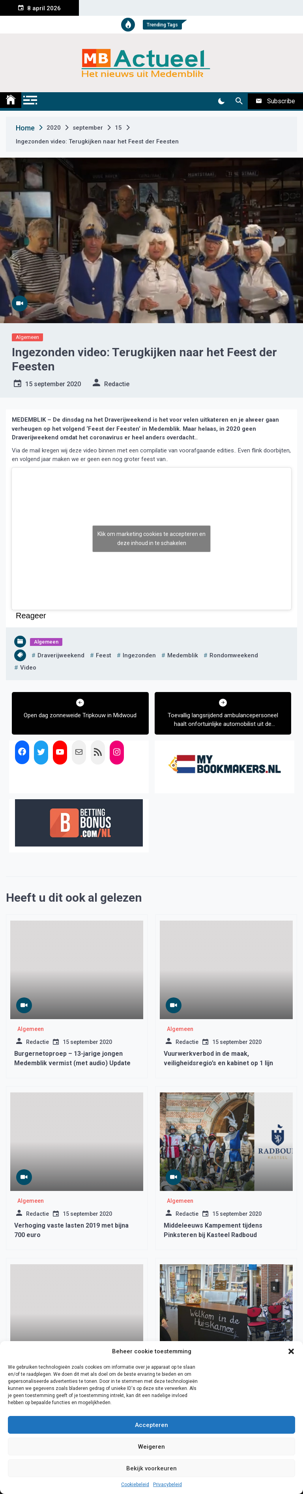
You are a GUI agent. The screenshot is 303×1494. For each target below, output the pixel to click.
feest (103, 655)
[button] (291, 1351)
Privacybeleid (167, 1484)
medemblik (182, 655)
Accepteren (151, 1425)
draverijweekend (60, 655)
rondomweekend (233, 655)
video (28, 667)
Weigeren (151, 1446)
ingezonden (139, 655)
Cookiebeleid (135, 1484)
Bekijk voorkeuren (151, 1468)
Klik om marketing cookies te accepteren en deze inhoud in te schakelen (151, 538)
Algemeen (27, 337)
